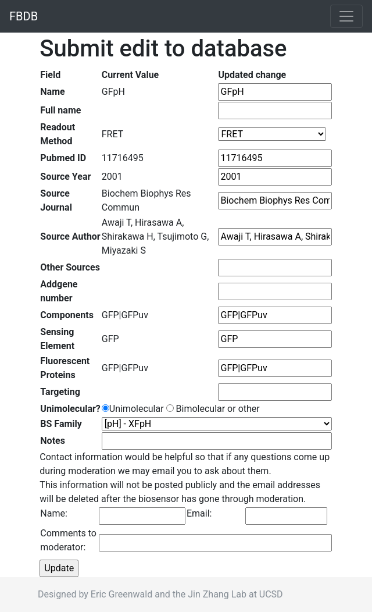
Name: (53, 513)
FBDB (23, 16)
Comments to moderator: (68, 540)
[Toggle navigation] (346, 16)
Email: (199, 513)
